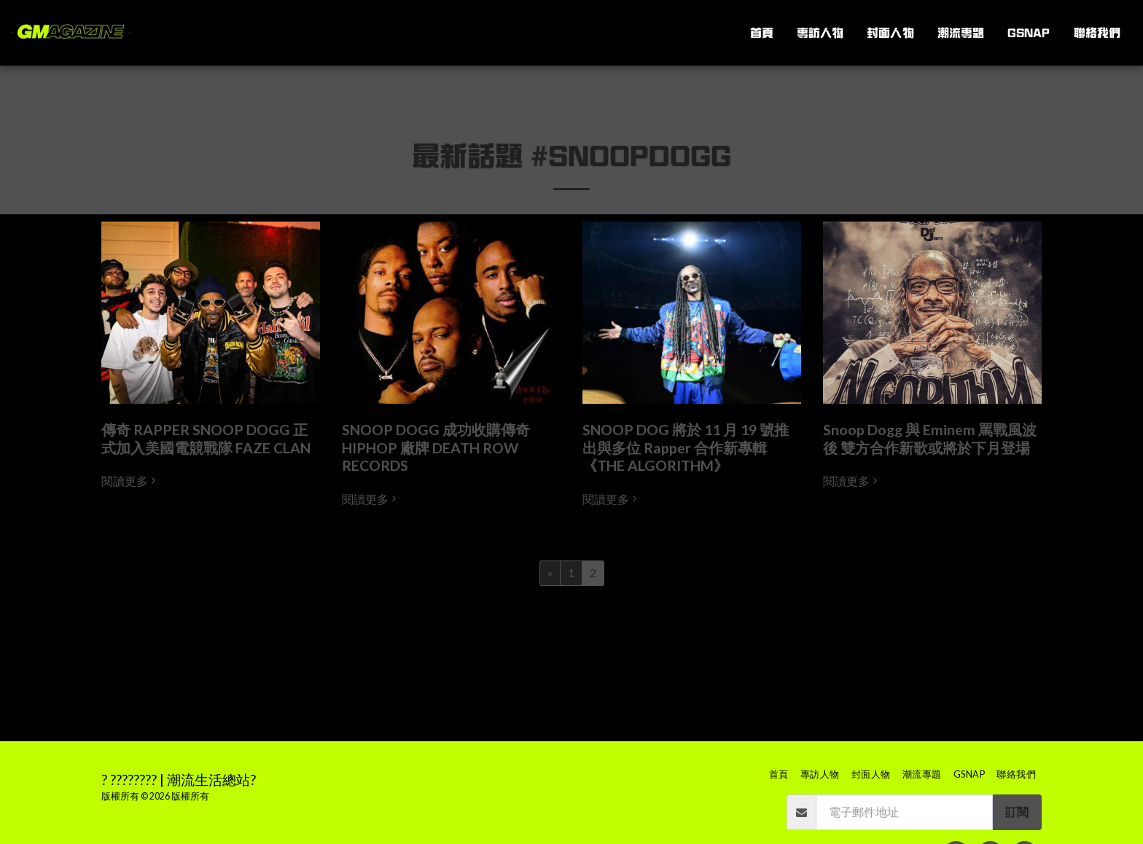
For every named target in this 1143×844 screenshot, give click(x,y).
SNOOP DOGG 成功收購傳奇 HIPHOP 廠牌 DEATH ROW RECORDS (436, 447)
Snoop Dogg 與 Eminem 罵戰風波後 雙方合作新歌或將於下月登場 (930, 438)
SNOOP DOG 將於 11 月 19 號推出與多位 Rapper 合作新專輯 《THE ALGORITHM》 (685, 447)
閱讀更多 (130, 481)
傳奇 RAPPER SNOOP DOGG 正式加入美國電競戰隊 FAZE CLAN (206, 438)
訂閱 (1017, 811)
